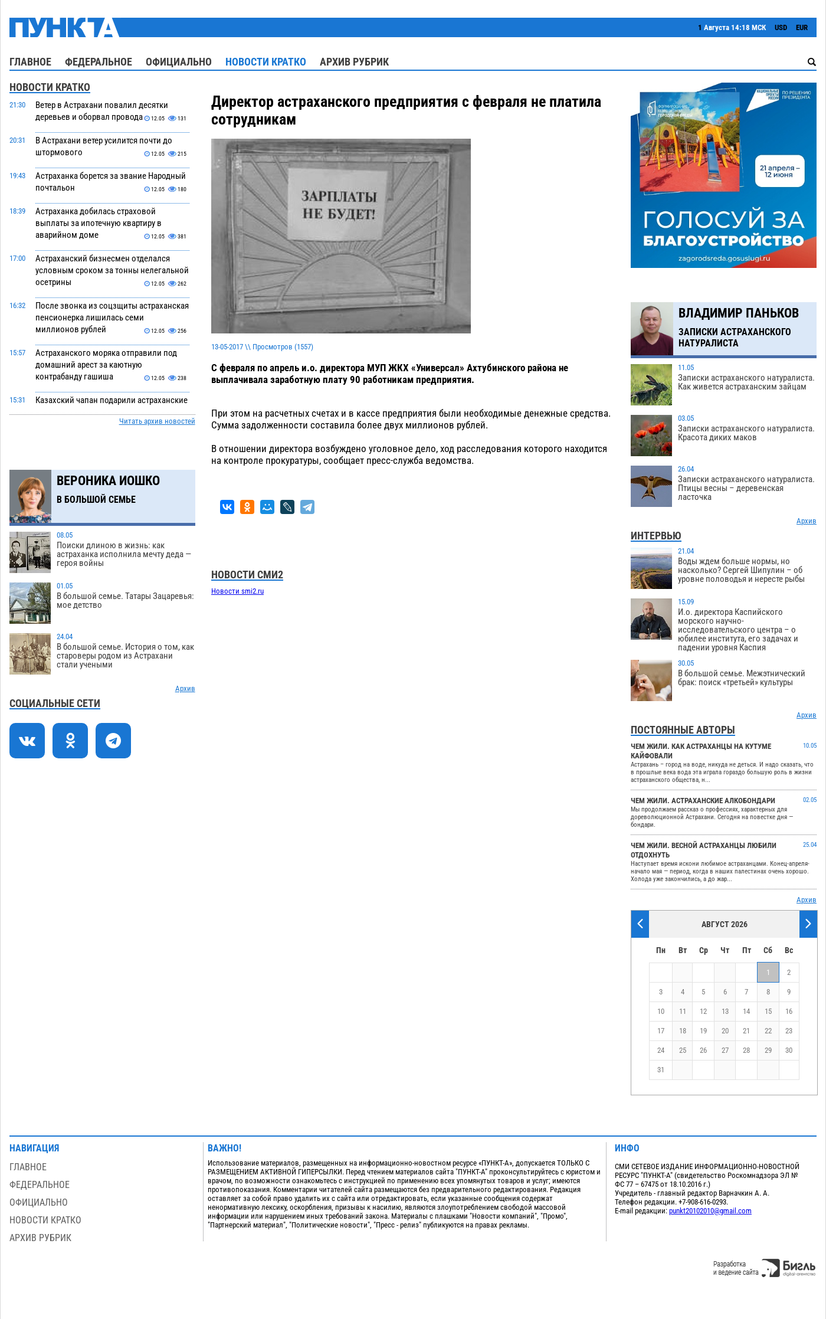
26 (703, 1050)
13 (725, 1011)
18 (682, 1030)
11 (682, 1011)
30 (788, 1050)
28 (746, 1050)
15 (768, 1011)
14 (746, 1011)
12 (703, 1011)
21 (746, 1030)
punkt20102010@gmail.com (710, 1210)
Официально (179, 61)
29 (768, 1050)
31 (660, 1069)
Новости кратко (265, 61)
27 (725, 1050)
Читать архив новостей (157, 421)
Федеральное (98, 61)
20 (725, 1030)
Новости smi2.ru (237, 591)
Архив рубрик (354, 61)
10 (660, 1011)
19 (703, 1030)
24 (660, 1050)
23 (788, 1030)
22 (768, 1030)
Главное (30, 61)
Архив (185, 688)
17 (660, 1030)
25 (682, 1050)
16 (788, 1011)
